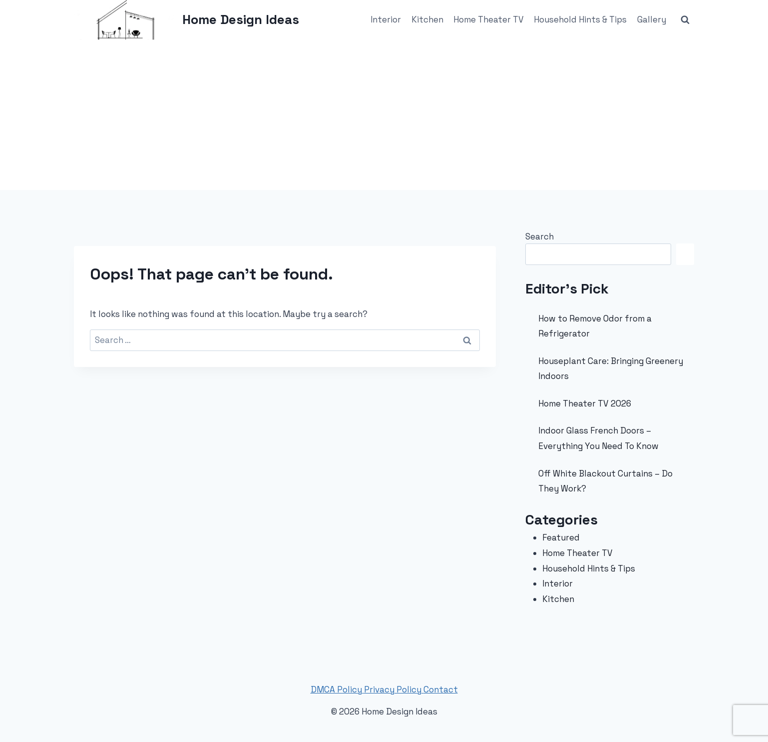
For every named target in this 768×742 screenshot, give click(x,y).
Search (539, 236)
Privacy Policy (393, 689)
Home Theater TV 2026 (584, 403)
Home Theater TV (488, 19)
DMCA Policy (337, 689)
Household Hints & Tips (580, 19)
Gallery (651, 19)
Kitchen (427, 19)
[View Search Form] (685, 20)
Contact (440, 689)
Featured (561, 537)
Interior (386, 19)
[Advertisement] (384, 115)
